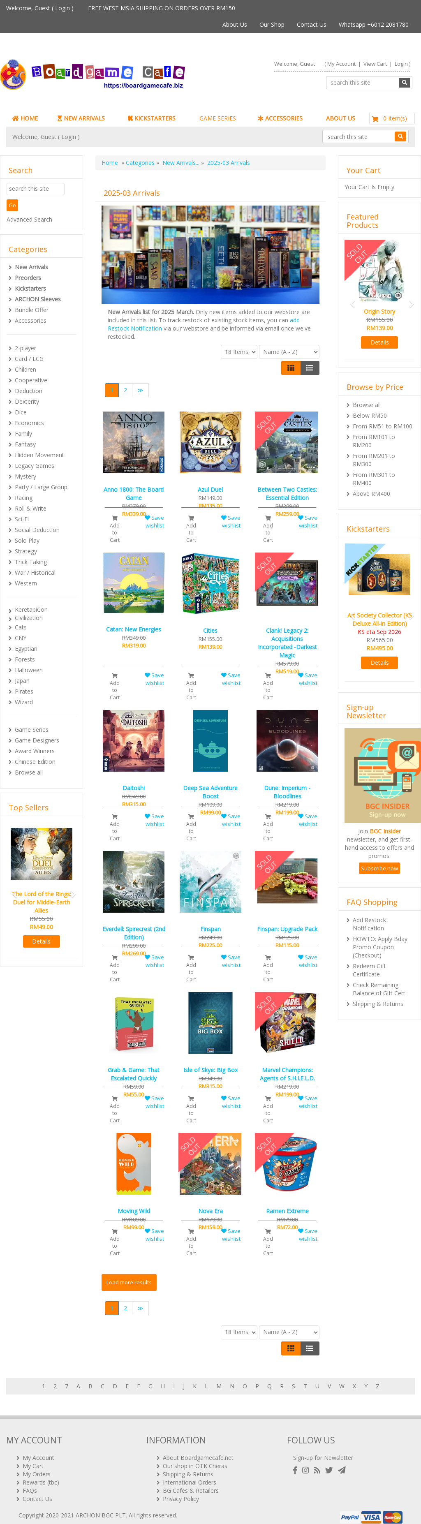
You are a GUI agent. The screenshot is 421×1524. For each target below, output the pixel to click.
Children (25, 369)
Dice (21, 412)
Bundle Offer (32, 310)
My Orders (37, 1466)
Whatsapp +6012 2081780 (374, 24)
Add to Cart (115, 529)
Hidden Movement (39, 455)
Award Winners (35, 751)
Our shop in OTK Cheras (195, 1458)
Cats (21, 627)
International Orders (189, 1474)
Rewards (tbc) (41, 1474)
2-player (25, 348)
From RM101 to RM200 (374, 441)
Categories (140, 163)
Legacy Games (34, 465)
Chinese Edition (35, 761)
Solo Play (27, 540)
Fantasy (25, 444)
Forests (25, 659)
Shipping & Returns (378, 1004)
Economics (29, 423)
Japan (22, 681)
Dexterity (27, 401)
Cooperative (31, 380)
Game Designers (37, 740)
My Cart (33, 1458)
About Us (234, 24)
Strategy (26, 551)
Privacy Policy (181, 1491)
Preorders (28, 278)
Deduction (28, 391)
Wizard (24, 702)
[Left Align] (291, 368)
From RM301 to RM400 (374, 479)
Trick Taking (31, 562)
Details (41, 941)
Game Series (32, 729)
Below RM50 (370, 415)
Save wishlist (154, 521)
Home (110, 163)
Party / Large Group (41, 487)
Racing (23, 498)
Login (62, 8)
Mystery (25, 476)
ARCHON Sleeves (38, 299)
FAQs (30, 1483)
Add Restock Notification (369, 924)
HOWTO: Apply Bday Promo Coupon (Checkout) (380, 947)
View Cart (375, 63)
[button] (12, 890)
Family (23, 433)
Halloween (29, 670)
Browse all (29, 772)
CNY (20, 638)
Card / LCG (29, 359)
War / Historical (35, 572)
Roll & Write (30, 508)
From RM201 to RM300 (374, 460)
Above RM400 (371, 493)
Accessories (30, 320)
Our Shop (272, 24)
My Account (341, 63)
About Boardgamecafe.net (198, 1450)
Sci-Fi (22, 519)
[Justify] (309, 368)
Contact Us (311, 24)
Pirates (24, 691)
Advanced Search (29, 219)
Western (26, 583)
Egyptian (26, 648)
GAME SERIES (217, 118)
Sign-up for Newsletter (323, 1450)
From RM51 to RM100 (382, 426)
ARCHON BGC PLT (101, 1507)
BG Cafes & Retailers (191, 1483)
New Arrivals (31, 267)
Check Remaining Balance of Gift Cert (379, 989)
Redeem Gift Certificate (369, 970)
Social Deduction (37, 530)
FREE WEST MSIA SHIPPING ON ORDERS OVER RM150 (161, 8)
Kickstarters (30, 288)
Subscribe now (379, 868)
